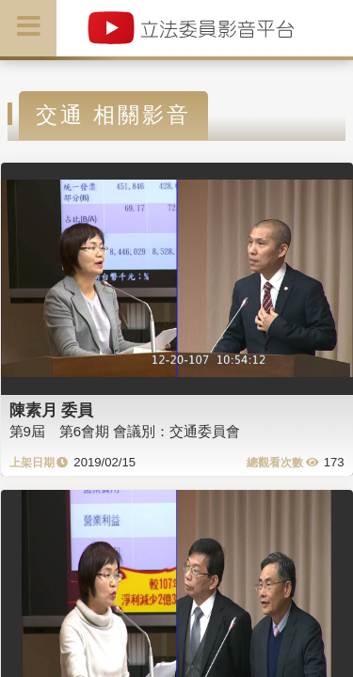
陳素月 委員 (51, 409)
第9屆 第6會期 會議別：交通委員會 (125, 431)
